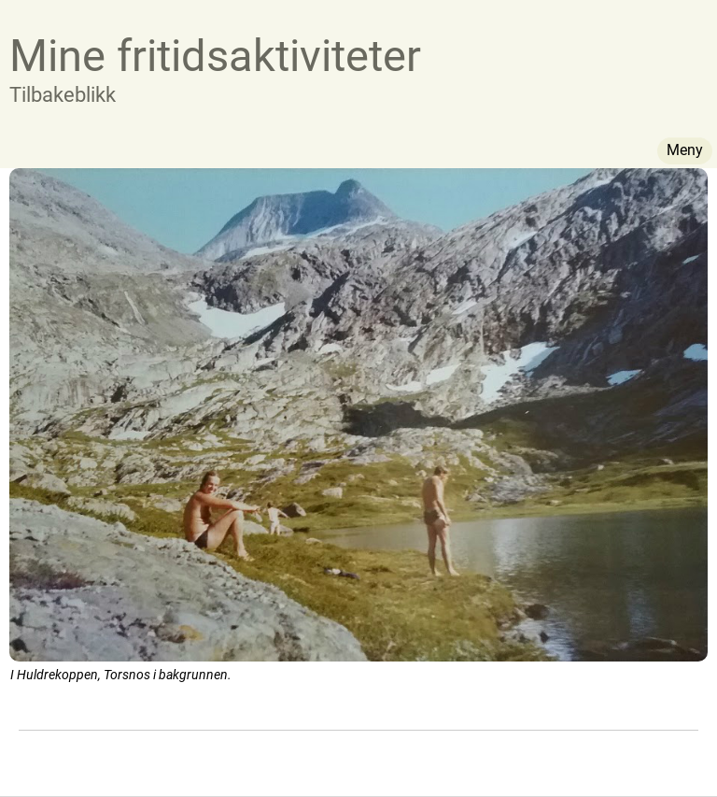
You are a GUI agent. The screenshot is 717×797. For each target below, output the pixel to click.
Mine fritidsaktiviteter (215, 55)
